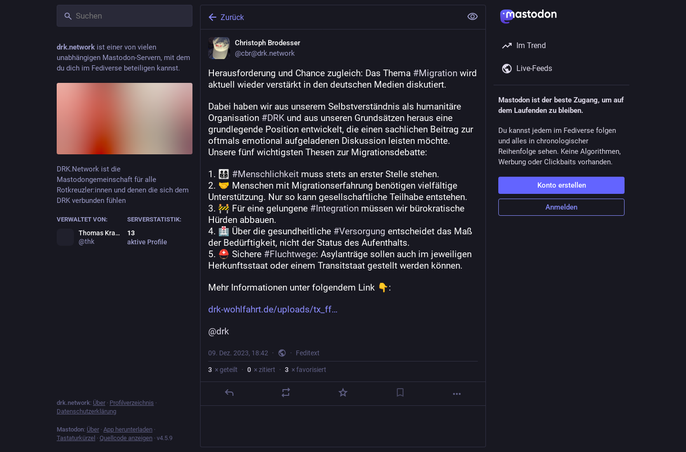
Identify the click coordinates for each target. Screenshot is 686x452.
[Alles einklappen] (472, 16)
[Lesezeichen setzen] (400, 392)
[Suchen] (124, 16)
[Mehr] (457, 394)
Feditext (308, 353)
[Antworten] (229, 392)
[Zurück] (330, 17)
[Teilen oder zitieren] (286, 392)
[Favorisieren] (343, 392)
